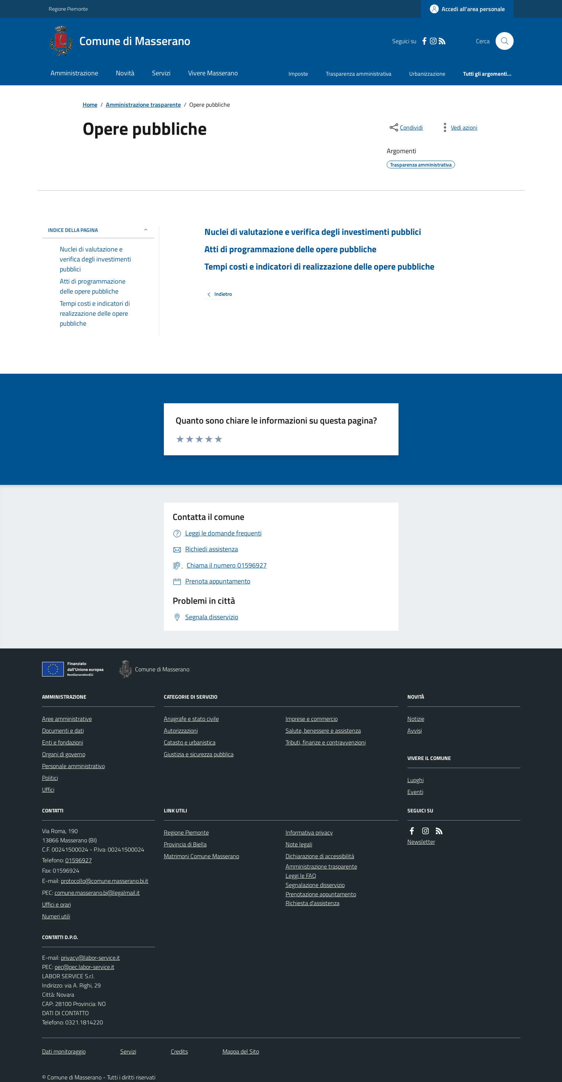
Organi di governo (63, 754)
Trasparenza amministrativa (359, 73)
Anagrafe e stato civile (191, 718)
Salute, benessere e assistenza (323, 730)
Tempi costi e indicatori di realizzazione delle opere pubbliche (319, 266)
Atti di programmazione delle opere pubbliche (290, 249)
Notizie (415, 718)
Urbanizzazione (427, 73)
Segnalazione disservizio (315, 884)
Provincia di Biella (185, 844)
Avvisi (414, 730)
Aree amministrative (67, 718)
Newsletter (421, 841)
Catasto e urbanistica (190, 742)
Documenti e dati (63, 730)
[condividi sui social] (405, 127)
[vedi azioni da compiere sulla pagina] (458, 127)
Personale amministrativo (73, 765)
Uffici (48, 789)
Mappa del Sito (241, 1051)
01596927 (78, 860)
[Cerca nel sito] (501, 41)
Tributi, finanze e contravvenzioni (326, 742)
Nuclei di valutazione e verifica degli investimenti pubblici (312, 231)
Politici (50, 777)
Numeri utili (56, 916)
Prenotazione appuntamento (321, 894)
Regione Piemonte (68, 9)
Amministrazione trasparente (143, 104)
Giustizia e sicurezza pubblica (199, 754)
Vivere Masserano (213, 73)
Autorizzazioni (181, 730)
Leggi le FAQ (301, 875)
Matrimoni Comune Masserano (201, 856)
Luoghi (415, 779)
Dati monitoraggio (64, 1051)
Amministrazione (74, 73)
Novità (125, 73)
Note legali (299, 844)
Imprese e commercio (312, 718)
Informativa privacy (309, 832)
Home (90, 104)
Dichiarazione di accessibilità (320, 856)
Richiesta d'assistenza (312, 902)
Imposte (298, 73)
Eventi (415, 791)
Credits (179, 1051)
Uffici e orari (56, 904)
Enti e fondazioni (62, 742)
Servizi (161, 73)
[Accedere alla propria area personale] (467, 9)
